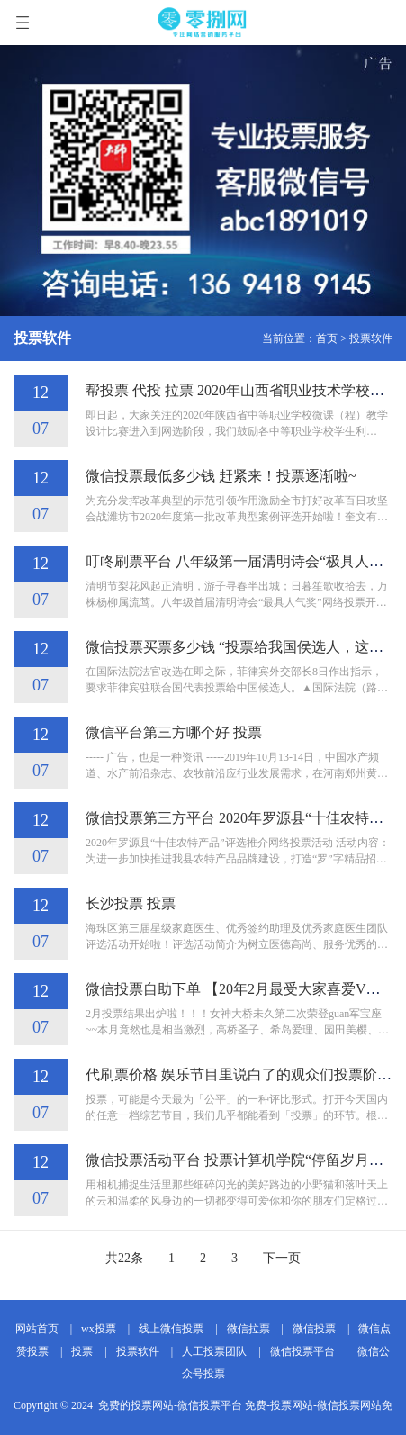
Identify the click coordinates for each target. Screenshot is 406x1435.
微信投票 (314, 1328)
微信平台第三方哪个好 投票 (174, 732)
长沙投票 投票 (131, 903)
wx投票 (98, 1328)
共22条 (124, 1258)
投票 (82, 1351)
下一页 (282, 1258)
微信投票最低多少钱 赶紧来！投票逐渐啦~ (221, 475)
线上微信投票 (171, 1328)
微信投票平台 (302, 1351)
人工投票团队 (214, 1351)
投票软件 (370, 338)
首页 (327, 338)
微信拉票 (248, 1328)
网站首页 (37, 1328)
